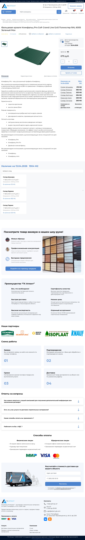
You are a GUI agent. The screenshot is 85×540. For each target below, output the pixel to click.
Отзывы (28, 1)
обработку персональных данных (65, 487)
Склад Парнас (66, 92)
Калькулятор (11, 1)
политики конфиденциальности (62, 489)
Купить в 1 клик (71, 73)
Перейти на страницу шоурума (23, 269)
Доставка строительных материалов (12, 528)
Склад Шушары (67, 87)
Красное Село (66, 98)
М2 (68, 52)
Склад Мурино (66, 90)
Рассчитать (63, 484)
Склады (47, 1)
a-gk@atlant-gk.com (61, 1)
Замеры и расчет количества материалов (10, 531)
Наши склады (34, 530)
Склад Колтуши (67, 95)
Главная (3, 19)
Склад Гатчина (66, 101)
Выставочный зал (35, 532)
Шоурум (42, 1)
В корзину (71, 67)
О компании (4, 1)
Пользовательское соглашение (42, 539)
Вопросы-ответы (35, 1)
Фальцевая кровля (31, 19)
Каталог (9, 19)
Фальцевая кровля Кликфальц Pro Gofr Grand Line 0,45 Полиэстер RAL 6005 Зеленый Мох (26, 22)
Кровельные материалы (18, 19)
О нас (31, 528)
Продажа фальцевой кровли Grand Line (47, 19)
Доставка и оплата (21, 1)
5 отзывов (13, 34)
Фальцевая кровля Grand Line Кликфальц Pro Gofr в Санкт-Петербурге (21, 20)
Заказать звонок (76, 6)
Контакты (52, 1)
